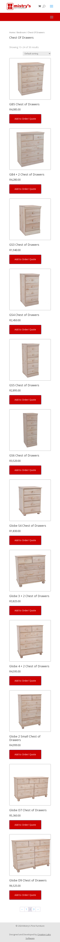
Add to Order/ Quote (25, 118)
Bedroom (21, 32)
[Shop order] (37, 53)
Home (12, 32)
